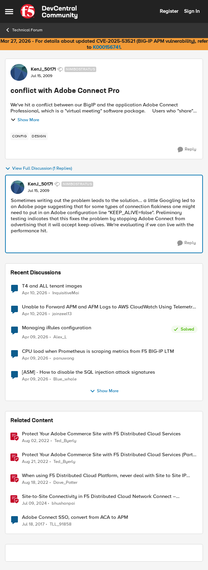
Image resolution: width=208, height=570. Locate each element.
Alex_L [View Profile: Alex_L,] (60, 337)
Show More (24, 120)
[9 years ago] (33, 524)
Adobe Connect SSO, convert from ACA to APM (75, 517)
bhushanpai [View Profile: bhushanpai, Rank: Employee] (63, 503)
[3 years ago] (35, 461)
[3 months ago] (34, 293)
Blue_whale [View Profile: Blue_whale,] (65, 378)
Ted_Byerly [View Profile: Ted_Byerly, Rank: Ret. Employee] (65, 440)
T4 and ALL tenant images (52, 286)
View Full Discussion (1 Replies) (38, 168)
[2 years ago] (34, 503)
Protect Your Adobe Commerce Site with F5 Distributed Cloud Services (101, 434)
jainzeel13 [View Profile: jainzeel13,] (62, 313)
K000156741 (106, 47)
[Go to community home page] (49, 11)
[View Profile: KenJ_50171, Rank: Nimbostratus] (18, 72)
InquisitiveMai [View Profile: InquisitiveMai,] (65, 292)
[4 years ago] (35, 440)
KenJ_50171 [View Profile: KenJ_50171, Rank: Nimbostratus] (43, 69)
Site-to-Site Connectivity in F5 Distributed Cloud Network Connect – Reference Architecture (99, 496)
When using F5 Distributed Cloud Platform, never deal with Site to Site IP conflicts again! (104, 475)
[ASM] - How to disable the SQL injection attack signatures (88, 372)
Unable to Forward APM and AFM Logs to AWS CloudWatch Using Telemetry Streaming (108, 307)
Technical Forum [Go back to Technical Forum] (24, 30)
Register (169, 11)
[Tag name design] (39, 136)
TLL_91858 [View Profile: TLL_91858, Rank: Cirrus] (61, 524)
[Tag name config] (19, 136)
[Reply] (187, 149)
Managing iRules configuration (56, 328)
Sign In (192, 11)
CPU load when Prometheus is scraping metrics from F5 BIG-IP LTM (98, 351)
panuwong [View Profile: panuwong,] (63, 358)
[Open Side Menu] (9, 11)
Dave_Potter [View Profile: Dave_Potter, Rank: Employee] (65, 482)
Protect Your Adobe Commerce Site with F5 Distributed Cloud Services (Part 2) (107, 455)
